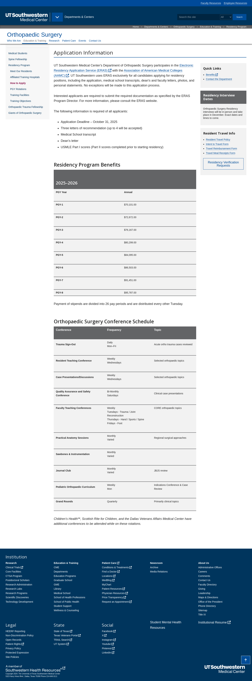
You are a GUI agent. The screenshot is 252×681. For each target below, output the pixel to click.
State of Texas (61, 631)
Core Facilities (13, 571)
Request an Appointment (115, 601)
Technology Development (19, 601)
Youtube (106, 644)
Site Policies (12, 657)
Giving (201, 588)
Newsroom (156, 563)
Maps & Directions (208, 597)
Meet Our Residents (21, 71)
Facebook (107, 631)
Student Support (62, 606)
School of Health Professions (69, 597)
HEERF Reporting (15, 631)
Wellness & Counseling (66, 610)
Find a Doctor (109, 571)
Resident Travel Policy (218, 139)
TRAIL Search (61, 639)
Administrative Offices (210, 567)
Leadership (204, 593)
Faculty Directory (207, 584)
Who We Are (14, 40)
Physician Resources (113, 593)
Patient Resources (112, 588)
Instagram (107, 639)
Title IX (202, 614)
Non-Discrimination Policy (20, 635)
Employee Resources (235, 3)
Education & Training (210, 26)
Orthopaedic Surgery (183, 26)
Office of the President (210, 601)
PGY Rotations (18, 89)
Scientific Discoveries (17, 597)
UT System (60, 644)
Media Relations (159, 571)
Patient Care (69, 40)
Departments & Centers (156, 26)
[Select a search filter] (226, 17)
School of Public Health (66, 601)
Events (82, 40)
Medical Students (17, 53)
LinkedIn (106, 652)
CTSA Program (14, 576)
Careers (202, 571)
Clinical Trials (13, 567)
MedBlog (106, 580)
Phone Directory (207, 606)
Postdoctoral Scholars (17, 580)
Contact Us (95, 40)
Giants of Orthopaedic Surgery (24, 113)
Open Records (13, 639)
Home (136, 26)
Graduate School (63, 580)
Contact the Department (219, 79)
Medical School (62, 593)
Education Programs (65, 576)
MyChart (106, 584)
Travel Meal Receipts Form (220, 153)
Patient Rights (13, 644)
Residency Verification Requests (223, 164)
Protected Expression (17, 652)
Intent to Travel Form (217, 144)
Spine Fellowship (17, 59)
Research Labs (14, 588)
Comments (204, 576)
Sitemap (202, 610)
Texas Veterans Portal (66, 635)
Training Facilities (19, 95)
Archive (154, 567)
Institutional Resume (212, 622)
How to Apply (18, 83)
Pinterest (106, 648)
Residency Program (236, 26)
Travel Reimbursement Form (221, 148)
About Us (203, 563)
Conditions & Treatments (115, 567)
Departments (61, 571)
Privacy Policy (13, 648)
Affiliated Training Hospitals (25, 77)
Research (54, 40)
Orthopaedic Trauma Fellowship (25, 107)
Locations (107, 576)
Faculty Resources (211, 3)
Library (57, 588)
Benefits (210, 74)
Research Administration (19, 584)
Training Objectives (20, 101)
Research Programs (16, 593)
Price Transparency (112, 597)
